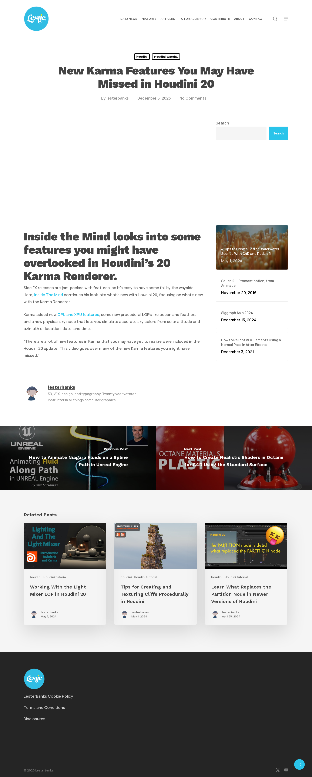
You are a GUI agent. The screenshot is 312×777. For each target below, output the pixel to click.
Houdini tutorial (166, 56)
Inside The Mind (48, 294)
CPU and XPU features (78, 314)
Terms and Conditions (44, 707)
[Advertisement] (252, 182)
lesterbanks (118, 98)
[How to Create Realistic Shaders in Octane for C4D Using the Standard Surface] (234, 458)
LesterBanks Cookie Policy (48, 696)
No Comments (193, 98)
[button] (286, 19)
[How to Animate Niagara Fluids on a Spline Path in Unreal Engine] (78, 458)
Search (222, 123)
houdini (142, 56)
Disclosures (34, 718)
